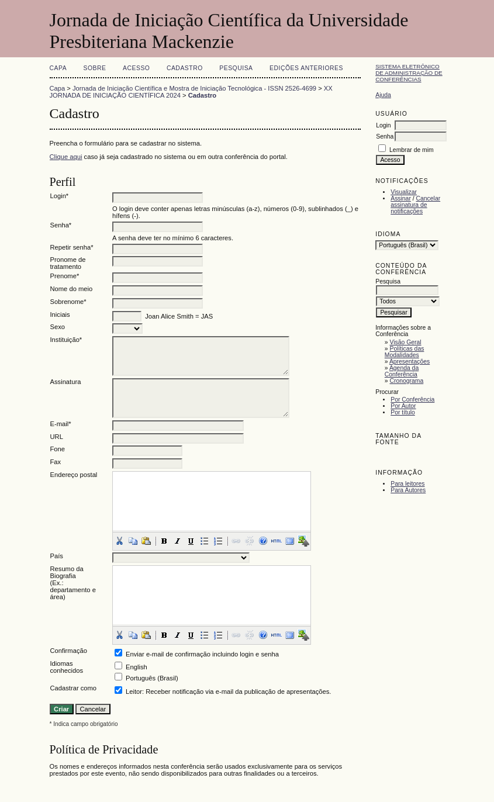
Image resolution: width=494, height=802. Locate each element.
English (136, 666)
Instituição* (66, 339)
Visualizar (404, 192)
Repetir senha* (72, 247)
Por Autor (403, 406)
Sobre (95, 68)
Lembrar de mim (411, 150)
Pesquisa (236, 68)
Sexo (57, 326)
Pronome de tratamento (68, 263)
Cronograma (406, 381)
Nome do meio (71, 288)
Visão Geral (405, 342)
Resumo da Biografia (67, 572)
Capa (58, 68)
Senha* (61, 225)
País (56, 555)
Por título (403, 412)
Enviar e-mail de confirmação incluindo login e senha (202, 654)
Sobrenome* (68, 301)
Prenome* (65, 275)
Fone (57, 448)
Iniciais (60, 314)
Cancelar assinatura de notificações (415, 205)
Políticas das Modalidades (404, 351)
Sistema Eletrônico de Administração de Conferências (409, 72)
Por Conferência (412, 399)
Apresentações (409, 361)
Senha (384, 136)
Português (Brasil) (152, 678)
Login (383, 125)
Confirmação (68, 650)
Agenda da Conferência (402, 371)
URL (56, 436)
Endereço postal (74, 474)
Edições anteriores (306, 68)
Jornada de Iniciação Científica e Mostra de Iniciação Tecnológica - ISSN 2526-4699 (194, 88)
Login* (59, 195)
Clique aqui (66, 156)
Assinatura (65, 381)
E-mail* (60, 423)
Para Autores (408, 490)
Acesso (136, 68)
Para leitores (407, 483)
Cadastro (185, 68)
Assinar (401, 198)
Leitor (134, 691)
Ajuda (383, 95)
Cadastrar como (73, 688)
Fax (55, 461)
